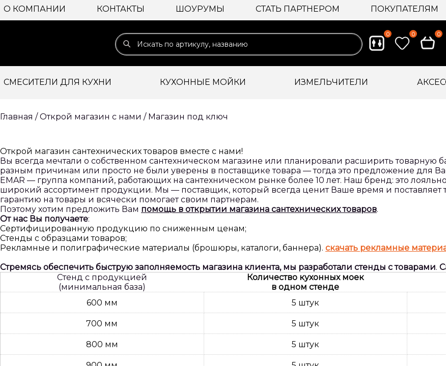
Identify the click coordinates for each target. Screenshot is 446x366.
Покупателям (404, 9)
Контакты (121, 9)
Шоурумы (200, 9)
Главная (16, 116)
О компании (35, 9)
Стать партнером (298, 9)
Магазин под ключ (188, 116)
